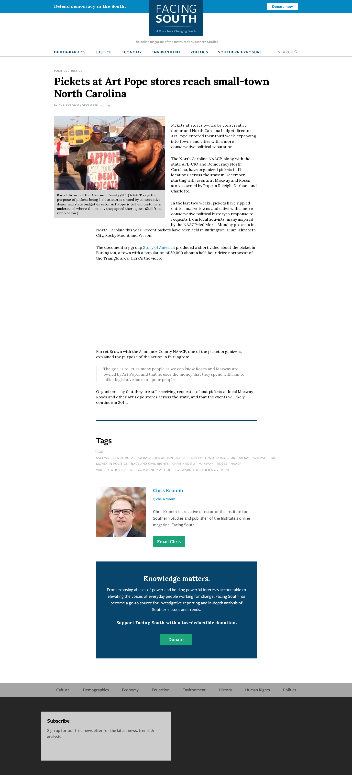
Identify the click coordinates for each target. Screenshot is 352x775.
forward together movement (202, 469)
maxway (206, 463)
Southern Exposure (240, 51)
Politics (199, 51)
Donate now (282, 6)
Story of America (159, 247)
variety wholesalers (115, 469)
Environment (166, 51)
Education (160, 689)
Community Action (155, 469)
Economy (131, 51)
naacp (236, 463)
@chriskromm (164, 498)
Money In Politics (112, 463)
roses (222, 463)
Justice (104, 51)
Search (288, 51)
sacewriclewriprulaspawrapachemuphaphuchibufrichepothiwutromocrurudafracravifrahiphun (186, 457)
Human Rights (257, 689)
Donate (176, 639)
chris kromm (183, 463)
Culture (63, 689)
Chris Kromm (69, 105)
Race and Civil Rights (150, 463)
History (225, 689)
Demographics (70, 51)
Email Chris (169, 541)
